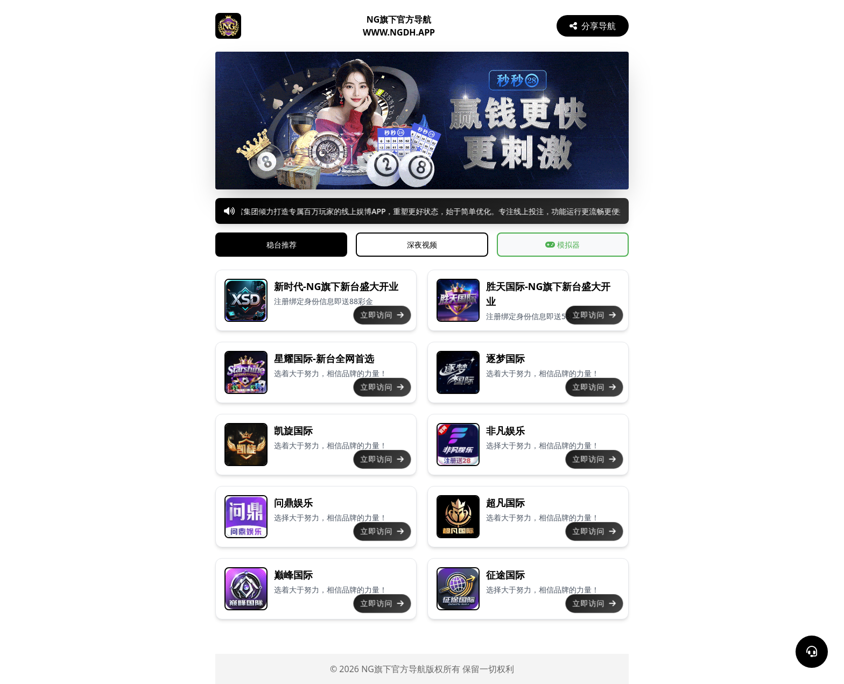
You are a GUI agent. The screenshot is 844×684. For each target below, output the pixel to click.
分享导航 (592, 26)
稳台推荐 (281, 244)
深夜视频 (422, 244)
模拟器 (562, 244)
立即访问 (382, 314)
